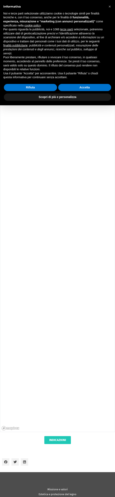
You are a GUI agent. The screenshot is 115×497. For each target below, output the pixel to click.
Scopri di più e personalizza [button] (57, 97)
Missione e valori (57, 489)
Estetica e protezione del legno (57, 494)
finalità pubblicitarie (15, 45)
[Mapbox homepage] (10, 428)
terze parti (66, 29)
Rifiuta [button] (30, 87)
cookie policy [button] (33, 25)
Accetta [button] (84, 87)
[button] (5, 462)
